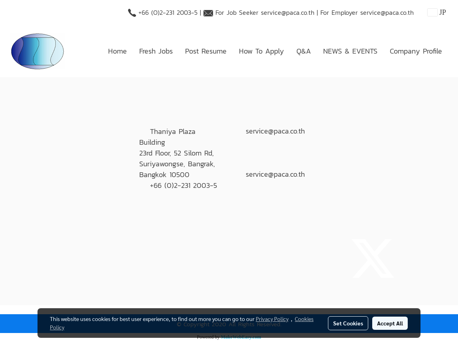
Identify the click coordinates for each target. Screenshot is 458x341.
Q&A (303, 51)
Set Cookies (348, 323)
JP (437, 12)
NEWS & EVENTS (350, 51)
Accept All (390, 323)
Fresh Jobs (156, 51)
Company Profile (416, 51)
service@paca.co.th (287, 12)
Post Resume (206, 51)
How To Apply (261, 51)
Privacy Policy (272, 318)
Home (117, 51)
